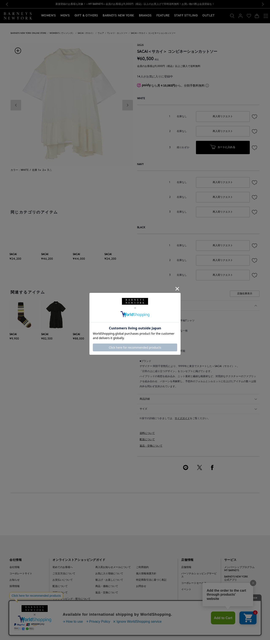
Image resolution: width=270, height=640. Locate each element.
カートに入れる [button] (222, 147)
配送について (147, 439)
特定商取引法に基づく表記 (151, 580)
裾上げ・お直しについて (109, 580)
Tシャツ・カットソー (117, 33)
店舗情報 (186, 567)
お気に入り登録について (109, 573)
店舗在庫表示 (244, 293)
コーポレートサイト (20, 573)
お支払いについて (63, 580)
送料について (147, 433)
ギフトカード (231, 586)
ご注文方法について (64, 573)
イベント (186, 589)
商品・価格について (106, 586)
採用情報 (14, 586)
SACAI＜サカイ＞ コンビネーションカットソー (153, 33)
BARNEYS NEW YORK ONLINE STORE (28, 33)
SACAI (140, 45)
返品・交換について (151, 446)
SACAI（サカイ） (86, 33)
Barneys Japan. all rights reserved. (238, 628)
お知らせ (14, 580)
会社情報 (14, 567)
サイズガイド (182, 418)
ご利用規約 (142, 567)
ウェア (101, 33)
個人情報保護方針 (146, 573)
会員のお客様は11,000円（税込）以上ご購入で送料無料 (168, 66)
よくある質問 (60, 605)
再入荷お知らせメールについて (113, 567)
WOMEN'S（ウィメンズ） (62, 33)
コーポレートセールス (194, 583)
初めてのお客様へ (63, 567)
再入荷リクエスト (223, 116)
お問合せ (141, 586)
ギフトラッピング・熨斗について (71, 599)
